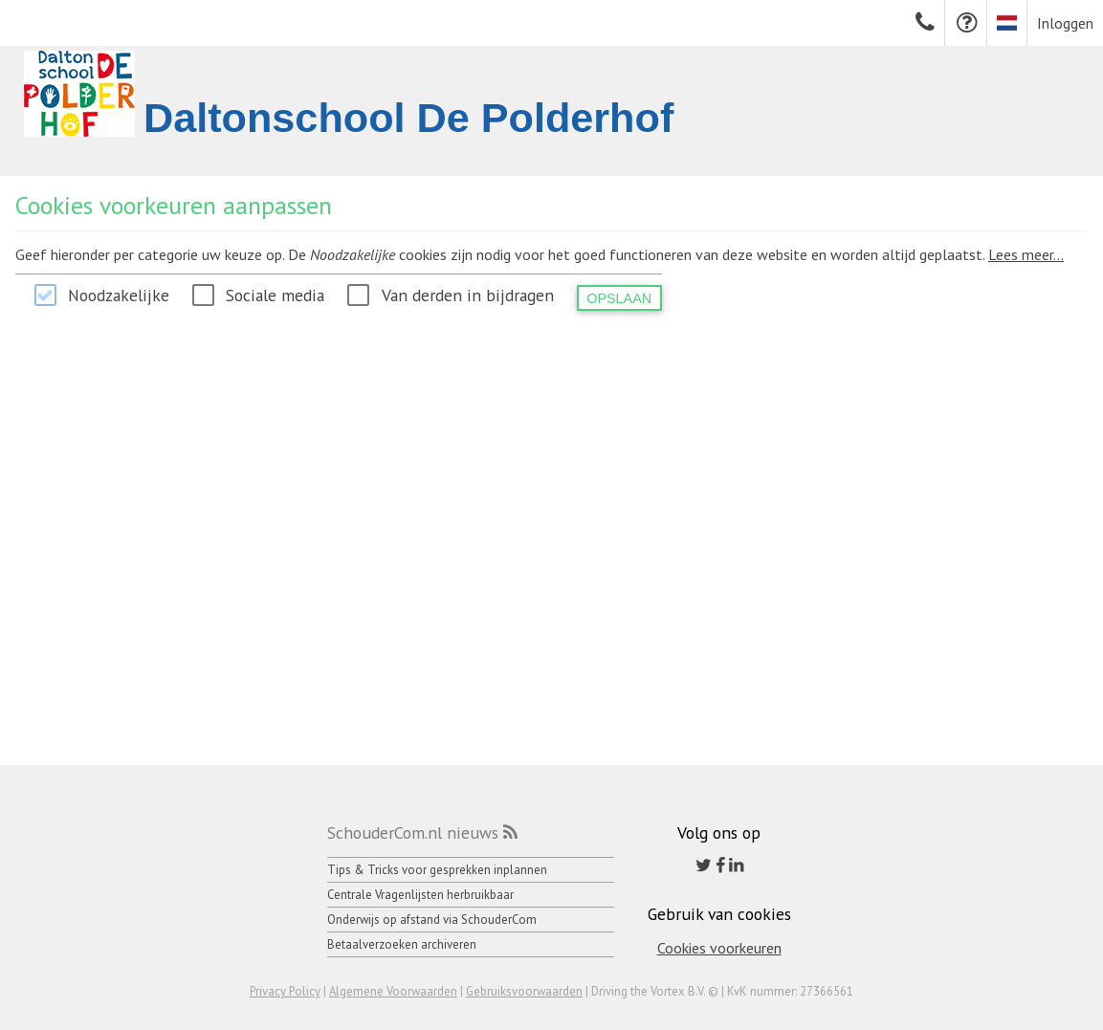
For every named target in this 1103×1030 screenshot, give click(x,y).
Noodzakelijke (118, 295)
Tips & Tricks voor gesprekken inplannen (437, 870)
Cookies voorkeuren (719, 947)
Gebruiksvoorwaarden (524, 991)
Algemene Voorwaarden (393, 991)
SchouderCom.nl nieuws (412, 833)
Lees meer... (1026, 254)
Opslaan (618, 298)
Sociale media (275, 295)
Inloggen (1065, 23)
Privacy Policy (285, 991)
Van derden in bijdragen (468, 295)
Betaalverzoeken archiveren (401, 944)
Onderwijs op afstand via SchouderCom (432, 919)
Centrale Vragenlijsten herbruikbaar (420, 895)
